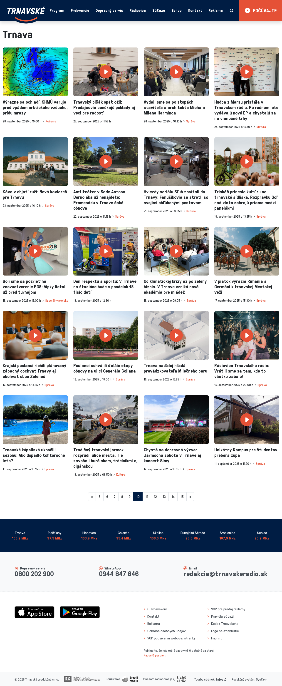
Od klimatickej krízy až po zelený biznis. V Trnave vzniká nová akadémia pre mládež (175, 286)
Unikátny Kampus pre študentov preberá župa (245, 452)
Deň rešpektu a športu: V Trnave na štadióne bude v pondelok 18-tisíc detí (104, 286)
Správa (190, 121)
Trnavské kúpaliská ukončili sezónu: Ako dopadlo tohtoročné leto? (34, 455)
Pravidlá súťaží (222, 616)
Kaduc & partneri (155, 655)
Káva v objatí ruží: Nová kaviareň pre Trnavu (35, 194)
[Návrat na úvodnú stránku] (26, 14)
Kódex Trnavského (224, 623)
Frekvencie (80, 10)
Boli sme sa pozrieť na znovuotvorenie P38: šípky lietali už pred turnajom (35, 286)
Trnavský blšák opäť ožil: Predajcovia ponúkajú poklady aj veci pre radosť (104, 107)
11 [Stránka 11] (146, 496)
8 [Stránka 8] (122, 496)
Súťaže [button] (158, 10)
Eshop (177, 10)
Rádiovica (138, 10)
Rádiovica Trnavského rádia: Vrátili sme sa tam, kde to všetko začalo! (241, 370)
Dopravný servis (109, 10)
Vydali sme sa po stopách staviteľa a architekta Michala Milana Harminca (174, 107)
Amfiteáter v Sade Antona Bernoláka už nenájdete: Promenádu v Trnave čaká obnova (99, 199)
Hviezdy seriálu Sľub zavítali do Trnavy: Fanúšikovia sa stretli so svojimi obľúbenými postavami (176, 197)
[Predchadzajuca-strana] (92, 496)
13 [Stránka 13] (164, 496)
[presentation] (35, 71)
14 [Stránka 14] (173, 496)
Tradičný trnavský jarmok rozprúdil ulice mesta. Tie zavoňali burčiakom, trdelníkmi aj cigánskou (105, 457)
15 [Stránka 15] (182, 496)
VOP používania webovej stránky (171, 638)
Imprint (216, 638)
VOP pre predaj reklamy (228, 608)
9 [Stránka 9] (130, 496)
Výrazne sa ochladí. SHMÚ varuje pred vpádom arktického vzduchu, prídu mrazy (35, 107)
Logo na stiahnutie (225, 630)
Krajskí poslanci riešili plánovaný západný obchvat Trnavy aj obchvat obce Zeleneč (34, 370)
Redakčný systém (243, 679)
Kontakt (195, 10)
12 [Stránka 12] (155, 496)
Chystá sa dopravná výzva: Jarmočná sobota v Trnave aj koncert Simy (172, 455)
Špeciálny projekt (56, 300)
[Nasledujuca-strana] (190, 496)
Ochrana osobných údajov (166, 630)
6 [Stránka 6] (107, 496)
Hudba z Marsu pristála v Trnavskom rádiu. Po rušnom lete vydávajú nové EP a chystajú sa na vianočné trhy (246, 110)
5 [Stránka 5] (100, 496)
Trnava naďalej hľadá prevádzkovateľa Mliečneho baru (175, 368)
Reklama (216, 10)
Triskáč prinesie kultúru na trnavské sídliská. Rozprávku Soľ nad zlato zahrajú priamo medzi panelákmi (246, 199)
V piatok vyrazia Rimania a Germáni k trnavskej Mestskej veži (243, 286)
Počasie (51, 121)
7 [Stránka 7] (115, 496)
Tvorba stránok (204, 679)
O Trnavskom (157, 608)
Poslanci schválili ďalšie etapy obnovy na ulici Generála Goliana (104, 368)
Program (57, 10)
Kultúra (261, 126)
